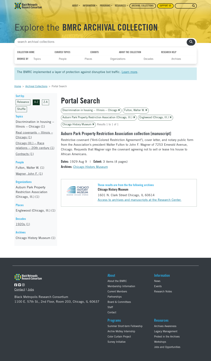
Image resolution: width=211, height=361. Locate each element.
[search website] (193, 6)
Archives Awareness (165, 326)
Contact (19, 289)
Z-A (45, 102)
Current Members (117, 291)
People (63, 59)
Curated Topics (62, 52)
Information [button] (89, 6)
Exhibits (94, 52)
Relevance (23, 102)
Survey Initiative (117, 342)
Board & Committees (119, 302)
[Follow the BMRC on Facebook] (15, 285)
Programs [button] (105, 6)
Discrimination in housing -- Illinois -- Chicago (91, 110)
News (157, 281)
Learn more (129, 72)
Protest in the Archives (167, 337)
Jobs (31, 289)
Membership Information (121, 286)
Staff (110, 307)
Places (88, 59)
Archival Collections (143, 6)
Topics (37, 59)
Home (17, 86)
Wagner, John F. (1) (29, 174)
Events (158, 286)
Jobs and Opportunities (167, 347)
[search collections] (191, 42)
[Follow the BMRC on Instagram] (23, 285)
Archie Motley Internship (121, 331)
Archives (176, 59)
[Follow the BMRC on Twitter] (19, 285)
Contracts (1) (25, 154)
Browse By (22, 59)
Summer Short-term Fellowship (125, 326)
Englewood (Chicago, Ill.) (155, 117)
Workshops (160, 342)
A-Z (36, 102)
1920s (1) (23, 224)
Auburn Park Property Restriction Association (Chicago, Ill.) (98, 117)
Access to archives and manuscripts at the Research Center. (139, 200)
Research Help (168, 52)
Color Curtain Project (119, 337)
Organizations (117, 59)
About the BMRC (117, 281)
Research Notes (163, 291)
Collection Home (25, 52)
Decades (148, 59)
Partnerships (115, 297)
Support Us (165, 6)
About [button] (75, 6)
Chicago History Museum (78, 124)
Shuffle (21, 109)
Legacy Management (165, 331)
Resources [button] (120, 6)
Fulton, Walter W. (135, 110)
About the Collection (130, 52)
